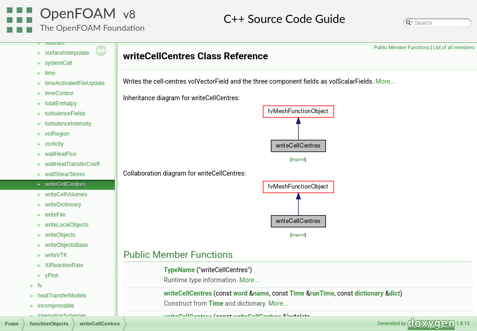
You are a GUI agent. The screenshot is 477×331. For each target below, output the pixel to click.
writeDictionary (63, 204)
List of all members (454, 48)
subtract (55, 43)
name (261, 293)
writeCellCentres (65, 184)
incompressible (56, 305)
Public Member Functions (401, 48)
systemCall (58, 63)
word (240, 293)
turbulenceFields (65, 113)
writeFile (55, 214)
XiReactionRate (64, 265)
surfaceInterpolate (67, 53)
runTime (322, 293)
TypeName (179, 270)
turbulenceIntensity (68, 123)
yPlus (51, 275)
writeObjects (60, 235)
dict (394, 293)
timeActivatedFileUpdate (75, 83)
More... (385, 81)
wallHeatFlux (61, 154)
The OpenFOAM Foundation (92, 28)
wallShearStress (65, 174)
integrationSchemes (62, 316)
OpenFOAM (78, 13)
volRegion (57, 134)
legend (298, 159)
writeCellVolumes (66, 194)
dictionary (369, 293)
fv (40, 285)
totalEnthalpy (61, 103)
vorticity (54, 144)
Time (297, 293)
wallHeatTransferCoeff (72, 164)
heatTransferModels (62, 295)
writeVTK (56, 255)
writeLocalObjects (67, 225)
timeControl (59, 93)
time (50, 73)
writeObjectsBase (66, 245)
